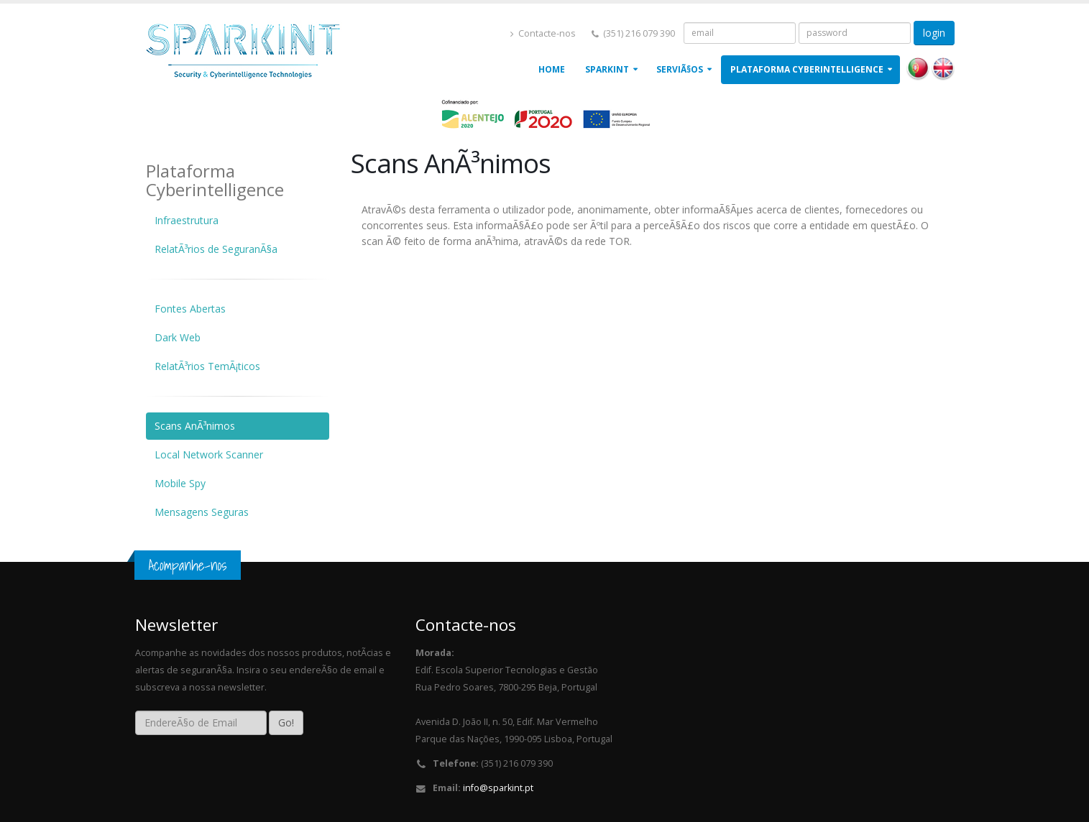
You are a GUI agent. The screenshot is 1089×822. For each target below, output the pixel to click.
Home (551, 69)
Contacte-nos (543, 33)
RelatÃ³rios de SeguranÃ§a (216, 249)
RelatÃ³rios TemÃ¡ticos (207, 366)
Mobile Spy (180, 483)
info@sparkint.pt (498, 788)
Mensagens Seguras (202, 512)
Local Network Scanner (209, 454)
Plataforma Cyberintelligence (806, 69)
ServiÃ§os (679, 69)
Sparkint (607, 69)
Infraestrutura (187, 220)
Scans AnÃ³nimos (195, 426)
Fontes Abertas (190, 308)
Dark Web (178, 337)
